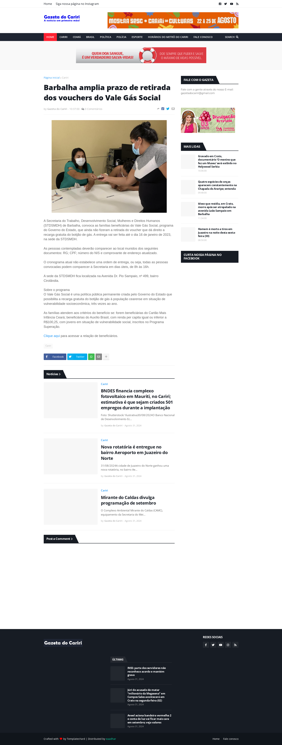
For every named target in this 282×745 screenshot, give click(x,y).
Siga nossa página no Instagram (77, 4)
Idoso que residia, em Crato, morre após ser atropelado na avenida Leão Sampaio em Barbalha (217, 209)
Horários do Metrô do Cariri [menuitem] (168, 37)
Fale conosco (230, 739)
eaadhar (111, 739)
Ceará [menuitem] (77, 37)
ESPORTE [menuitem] (137, 37)
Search (230, 37)
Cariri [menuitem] (63, 37)
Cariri (65, 77)
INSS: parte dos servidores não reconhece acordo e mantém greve (147, 671)
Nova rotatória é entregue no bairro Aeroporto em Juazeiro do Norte (134, 452)
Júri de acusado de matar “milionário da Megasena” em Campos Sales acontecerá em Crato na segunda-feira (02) (146, 695)
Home (48, 4)
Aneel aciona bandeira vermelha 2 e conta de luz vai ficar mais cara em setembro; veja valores (149, 719)
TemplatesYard (76, 739)
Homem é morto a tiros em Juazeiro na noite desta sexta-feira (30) (217, 232)
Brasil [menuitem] (90, 37)
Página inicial (52, 77)
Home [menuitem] (50, 37)
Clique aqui (52, 336)
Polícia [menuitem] (121, 37)
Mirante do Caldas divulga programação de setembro (128, 500)
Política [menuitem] (105, 37)
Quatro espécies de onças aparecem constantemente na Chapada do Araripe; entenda (217, 185)
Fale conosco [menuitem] (203, 37)
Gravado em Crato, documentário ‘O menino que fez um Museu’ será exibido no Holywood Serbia (217, 161)
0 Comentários (93, 109)
